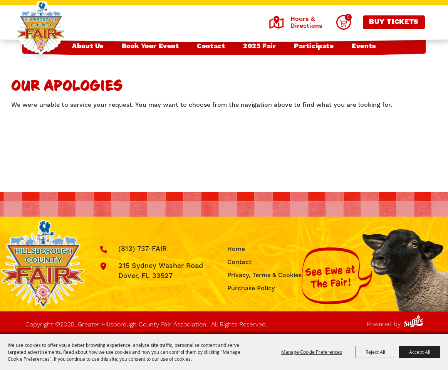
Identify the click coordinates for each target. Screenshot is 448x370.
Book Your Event (150, 46)
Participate (314, 46)
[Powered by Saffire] (415, 319)
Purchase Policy (251, 288)
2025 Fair (259, 46)
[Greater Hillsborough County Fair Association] (41, 28)
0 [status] (348, 17)
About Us (88, 46)
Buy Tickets (394, 22)
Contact (211, 46)
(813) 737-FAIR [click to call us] (142, 248)
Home (236, 249)
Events (364, 46)
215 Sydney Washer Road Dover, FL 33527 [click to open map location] (160, 270)
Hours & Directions (295, 22)
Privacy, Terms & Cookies (264, 275)
